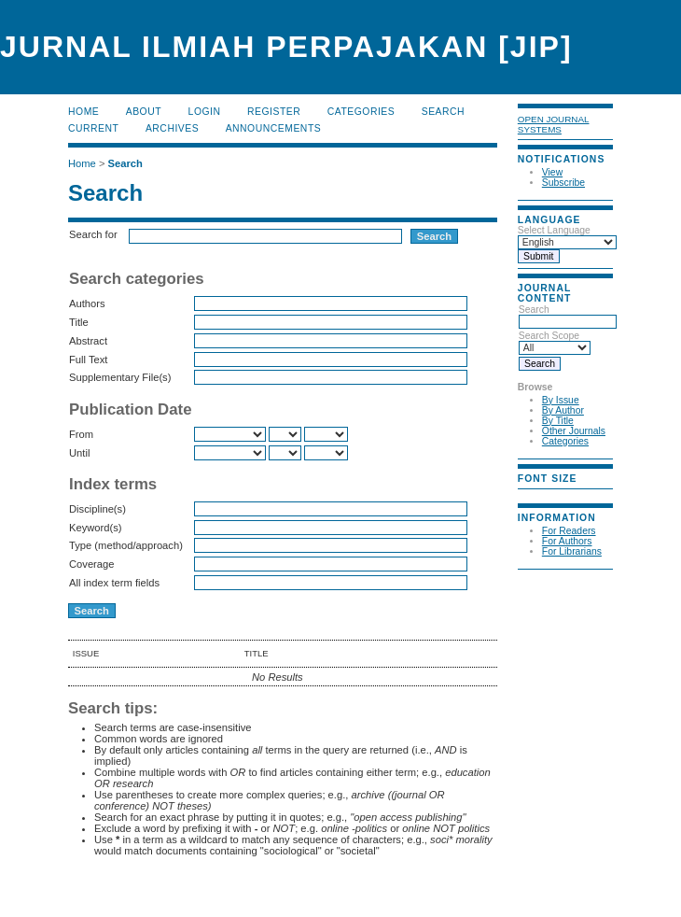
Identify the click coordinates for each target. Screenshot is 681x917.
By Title (558, 421)
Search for (93, 234)
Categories (565, 441)
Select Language (554, 230)
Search (568, 315)
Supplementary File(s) (120, 377)
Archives (172, 128)
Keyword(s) (95, 527)
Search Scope (555, 342)
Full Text (88, 359)
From (81, 434)
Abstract (88, 340)
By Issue (560, 400)
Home (83, 111)
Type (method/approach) (126, 545)
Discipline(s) (97, 509)
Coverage (92, 564)
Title (79, 322)
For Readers (569, 531)
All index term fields (114, 582)
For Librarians (572, 551)
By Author (563, 410)
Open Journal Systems (554, 124)
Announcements (274, 128)
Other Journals (573, 431)
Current (93, 128)
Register (273, 111)
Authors (87, 303)
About (143, 111)
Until (79, 452)
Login (204, 111)
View (552, 172)
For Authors (567, 541)
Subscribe (563, 182)
